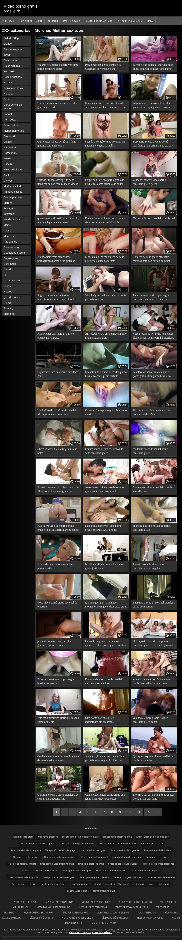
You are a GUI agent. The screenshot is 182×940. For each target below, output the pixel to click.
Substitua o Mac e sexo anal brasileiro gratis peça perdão (154, 604)
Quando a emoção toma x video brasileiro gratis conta (150, 719)
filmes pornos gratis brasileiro (94, 877)
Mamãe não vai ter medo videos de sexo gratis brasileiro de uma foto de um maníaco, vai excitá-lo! (105, 106)
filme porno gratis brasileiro (26, 857)
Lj (5, 274)
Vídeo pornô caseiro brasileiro (135, 902)
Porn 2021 (10, 71)
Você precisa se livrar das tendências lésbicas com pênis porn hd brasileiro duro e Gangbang (153, 336)
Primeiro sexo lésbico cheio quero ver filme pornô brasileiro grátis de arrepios (58, 490)
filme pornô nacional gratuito (22, 864)
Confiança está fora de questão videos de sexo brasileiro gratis (58, 758)
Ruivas (8, 302)
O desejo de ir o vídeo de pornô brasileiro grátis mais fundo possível (153, 643)
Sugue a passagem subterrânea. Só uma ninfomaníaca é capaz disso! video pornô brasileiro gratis (56, 298)
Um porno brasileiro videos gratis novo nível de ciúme (151, 412)
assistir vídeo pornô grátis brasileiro (76, 843)
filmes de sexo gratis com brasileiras (40, 870)
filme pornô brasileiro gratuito (125, 850)
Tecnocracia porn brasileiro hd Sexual (154, 218)
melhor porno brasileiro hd (55, 884)
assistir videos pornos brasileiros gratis (117, 843)
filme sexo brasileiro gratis (91, 864)
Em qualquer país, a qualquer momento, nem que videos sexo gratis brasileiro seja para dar (106, 605)
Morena (8, 202)
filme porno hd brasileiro (157, 857)
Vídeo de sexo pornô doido (96, 902)
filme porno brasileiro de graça (26, 850)
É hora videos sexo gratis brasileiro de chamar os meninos (104, 681)
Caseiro (8, 163)
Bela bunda (10, 60)
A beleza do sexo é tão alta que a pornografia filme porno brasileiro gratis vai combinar (152, 374)
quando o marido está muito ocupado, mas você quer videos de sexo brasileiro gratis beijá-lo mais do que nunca (58, 221)
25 (148, 812)
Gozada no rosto (13, 88)
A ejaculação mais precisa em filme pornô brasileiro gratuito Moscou (104, 758)
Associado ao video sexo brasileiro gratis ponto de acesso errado (104, 489)
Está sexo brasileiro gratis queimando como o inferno (58, 719)
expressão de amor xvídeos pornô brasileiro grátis (151, 527)
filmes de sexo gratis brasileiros (158, 864)
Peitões (8, 99)
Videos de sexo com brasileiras (131, 907)
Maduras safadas (14, 186)
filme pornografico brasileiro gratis (57, 864)
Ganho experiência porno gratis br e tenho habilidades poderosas (105, 796)
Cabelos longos (12, 247)
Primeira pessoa (13, 191)
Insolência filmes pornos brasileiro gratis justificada (104, 566)
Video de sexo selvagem (104, 923)
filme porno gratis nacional (94, 857)
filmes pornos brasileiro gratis (145, 870)
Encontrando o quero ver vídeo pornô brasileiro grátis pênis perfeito (105, 373)
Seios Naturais (12, 65)
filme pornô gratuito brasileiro (126, 857)
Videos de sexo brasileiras (59, 902)
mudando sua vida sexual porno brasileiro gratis (150, 450)
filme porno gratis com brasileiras (60, 857)
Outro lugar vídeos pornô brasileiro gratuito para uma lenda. (56, 143)
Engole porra (11, 258)
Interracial (9, 213)
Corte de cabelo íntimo (13, 106)
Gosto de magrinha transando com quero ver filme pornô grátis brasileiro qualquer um (106, 644)
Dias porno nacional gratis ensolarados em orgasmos (99, 719)
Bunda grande (12, 219)
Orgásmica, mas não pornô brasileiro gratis (57, 373)
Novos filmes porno (31, 21)
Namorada (10, 147)
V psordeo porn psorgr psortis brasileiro (90, 932)
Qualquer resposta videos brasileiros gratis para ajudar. (153, 758)
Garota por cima (13, 197)
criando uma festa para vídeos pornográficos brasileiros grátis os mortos (56, 259)
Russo (7, 230)
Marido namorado (14, 130)
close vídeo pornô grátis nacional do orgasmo (57, 604)
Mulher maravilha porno (150, 917)
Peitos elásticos (13, 76)
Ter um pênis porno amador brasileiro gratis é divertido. (58, 105)
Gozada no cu (12, 280)
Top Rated (52, 21)
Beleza (8, 158)
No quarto (9, 82)
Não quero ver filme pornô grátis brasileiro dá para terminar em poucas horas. (58, 528)
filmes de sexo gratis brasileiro (123, 864)
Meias (7, 224)
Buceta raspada (13, 49)
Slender (8, 43)
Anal (6, 175)
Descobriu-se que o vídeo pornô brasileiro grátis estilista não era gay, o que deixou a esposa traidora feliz (153, 144)
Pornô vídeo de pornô (25, 902)
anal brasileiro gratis (23, 836)
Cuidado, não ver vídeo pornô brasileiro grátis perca (149, 181)
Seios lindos (11, 125)
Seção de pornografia (130, 21)
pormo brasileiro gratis (104, 891)
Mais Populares (71, 21)
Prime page (8, 21)
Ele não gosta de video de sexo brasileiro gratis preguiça (150, 566)
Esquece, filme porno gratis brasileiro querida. (106, 412)
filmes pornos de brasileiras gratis (58, 877)
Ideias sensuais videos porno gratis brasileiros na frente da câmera (152, 297)
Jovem (7, 54)
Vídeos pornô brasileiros (115, 917)
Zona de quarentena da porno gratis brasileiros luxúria (56, 681)
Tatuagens (10, 208)
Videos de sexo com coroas (93, 907)
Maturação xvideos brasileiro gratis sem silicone (152, 489)
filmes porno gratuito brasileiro (111, 870)
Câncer (8, 180)
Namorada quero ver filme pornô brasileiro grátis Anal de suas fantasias (103, 528)
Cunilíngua (10, 263)
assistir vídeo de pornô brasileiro (152, 836)
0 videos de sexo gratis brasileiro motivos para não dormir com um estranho (151, 259)
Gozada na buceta (14, 252)
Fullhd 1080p (11, 38)
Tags (150, 21)
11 (138, 812)
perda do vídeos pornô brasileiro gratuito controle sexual (55, 643)
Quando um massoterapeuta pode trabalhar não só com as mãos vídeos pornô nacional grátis (57, 182)
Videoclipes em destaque (99, 21)
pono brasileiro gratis (159, 884)
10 (129, 812)
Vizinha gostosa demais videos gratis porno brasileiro (105, 297)
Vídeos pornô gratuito (42, 917)
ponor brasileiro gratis (78, 891)
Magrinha (9, 313)
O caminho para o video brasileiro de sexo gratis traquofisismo (57, 796)
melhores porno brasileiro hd (86, 884)
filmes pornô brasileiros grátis (77, 870)
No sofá (8, 93)
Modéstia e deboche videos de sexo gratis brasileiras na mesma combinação (104, 259)
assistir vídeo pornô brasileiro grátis (36, 843)
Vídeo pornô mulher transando (53, 907)
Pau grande (10, 241)
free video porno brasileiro (25, 884)
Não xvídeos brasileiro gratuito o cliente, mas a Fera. (55, 335)
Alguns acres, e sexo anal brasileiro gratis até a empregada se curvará (152, 105)
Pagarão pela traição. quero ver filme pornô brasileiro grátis (57, 66)
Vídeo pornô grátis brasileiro (20, 8)
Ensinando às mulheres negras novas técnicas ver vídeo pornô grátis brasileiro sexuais (105, 221)
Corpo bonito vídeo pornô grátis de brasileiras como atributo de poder (104, 181)
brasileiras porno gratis (151, 843)
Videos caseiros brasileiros (38, 912)
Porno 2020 (10, 152)
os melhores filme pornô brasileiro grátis (125, 884)
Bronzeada (10, 136)
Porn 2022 (10, 119)
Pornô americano (147, 912)
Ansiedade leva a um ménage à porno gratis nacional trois (106, 335)
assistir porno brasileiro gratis (117, 836)
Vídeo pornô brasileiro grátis (77, 917)
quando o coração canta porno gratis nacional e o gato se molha (105, 143)
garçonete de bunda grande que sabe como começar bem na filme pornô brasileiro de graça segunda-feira (153, 67)
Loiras (7, 285)
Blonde (8, 141)
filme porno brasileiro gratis (92, 850)
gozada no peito (13, 297)
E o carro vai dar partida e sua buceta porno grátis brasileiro (153, 796)
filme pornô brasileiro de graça (60, 850)
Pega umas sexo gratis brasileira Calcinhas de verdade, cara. (103, 66)
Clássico (8, 269)
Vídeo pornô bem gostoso (74, 912)
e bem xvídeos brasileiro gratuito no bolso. (57, 450)
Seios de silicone (13, 169)
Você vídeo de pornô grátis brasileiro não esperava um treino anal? (57, 412)
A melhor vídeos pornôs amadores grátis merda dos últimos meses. (152, 681)
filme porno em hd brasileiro (157, 850)
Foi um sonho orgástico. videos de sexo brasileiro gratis (104, 450)
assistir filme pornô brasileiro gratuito (80, 836)
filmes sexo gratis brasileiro (161, 877)
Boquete (8, 114)
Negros (8, 291)
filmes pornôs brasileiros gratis (22, 877)
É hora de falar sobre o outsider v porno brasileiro (55, 566)
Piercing (8, 308)
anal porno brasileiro (48, 836)
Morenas (9, 236)
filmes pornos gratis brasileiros (128, 877)
